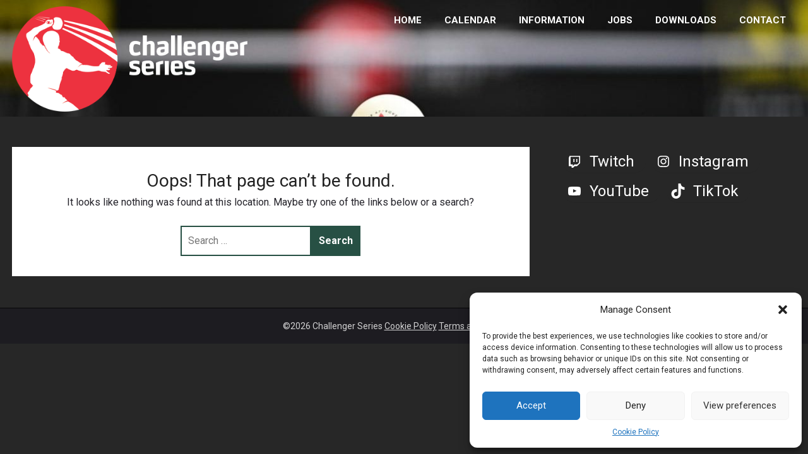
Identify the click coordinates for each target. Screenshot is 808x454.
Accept (531, 405)
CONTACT (762, 20)
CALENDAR (470, 20)
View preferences (739, 405)
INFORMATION (552, 20)
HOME (408, 20)
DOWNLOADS (685, 20)
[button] (782, 309)
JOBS (620, 20)
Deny (636, 405)
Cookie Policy (635, 432)
